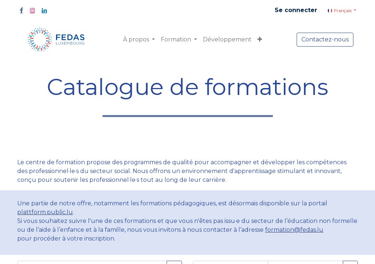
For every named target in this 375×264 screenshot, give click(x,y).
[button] (260, 39)
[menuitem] (227, 39)
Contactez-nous (325, 39)
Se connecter (296, 10)
